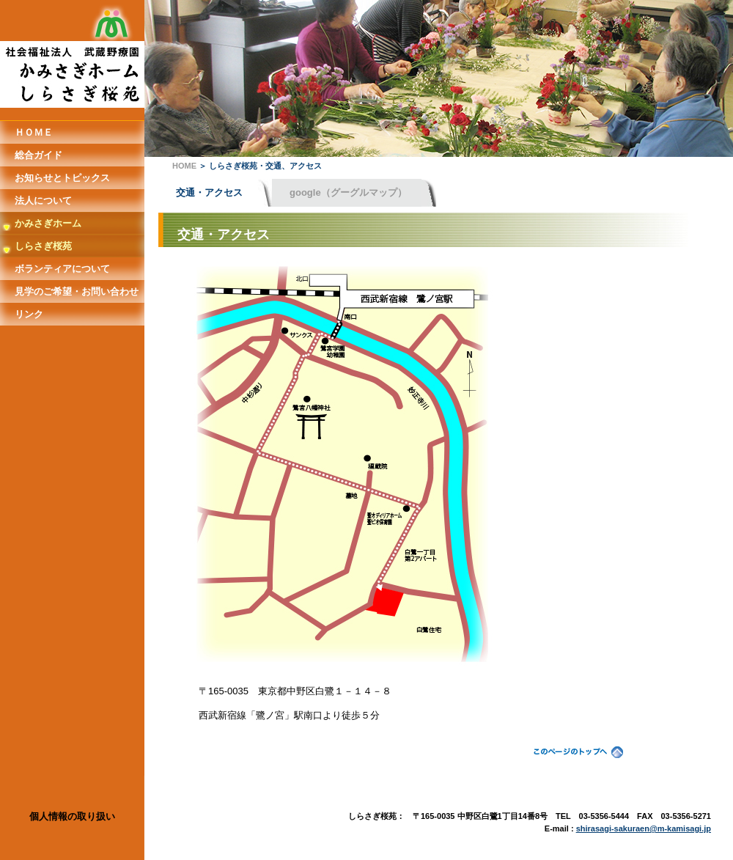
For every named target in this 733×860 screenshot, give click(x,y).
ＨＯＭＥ (34, 132)
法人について (43, 200)
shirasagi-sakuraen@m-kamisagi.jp (643, 828)
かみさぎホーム (48, 223)
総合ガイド (38, 155)
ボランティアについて (62, 268)
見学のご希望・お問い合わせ (77, 291)
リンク (29, 314)
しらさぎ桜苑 (43, 245)
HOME (184, 165)
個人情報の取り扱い (72, 816)
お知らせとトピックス (62, 177)
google (348, 192)
